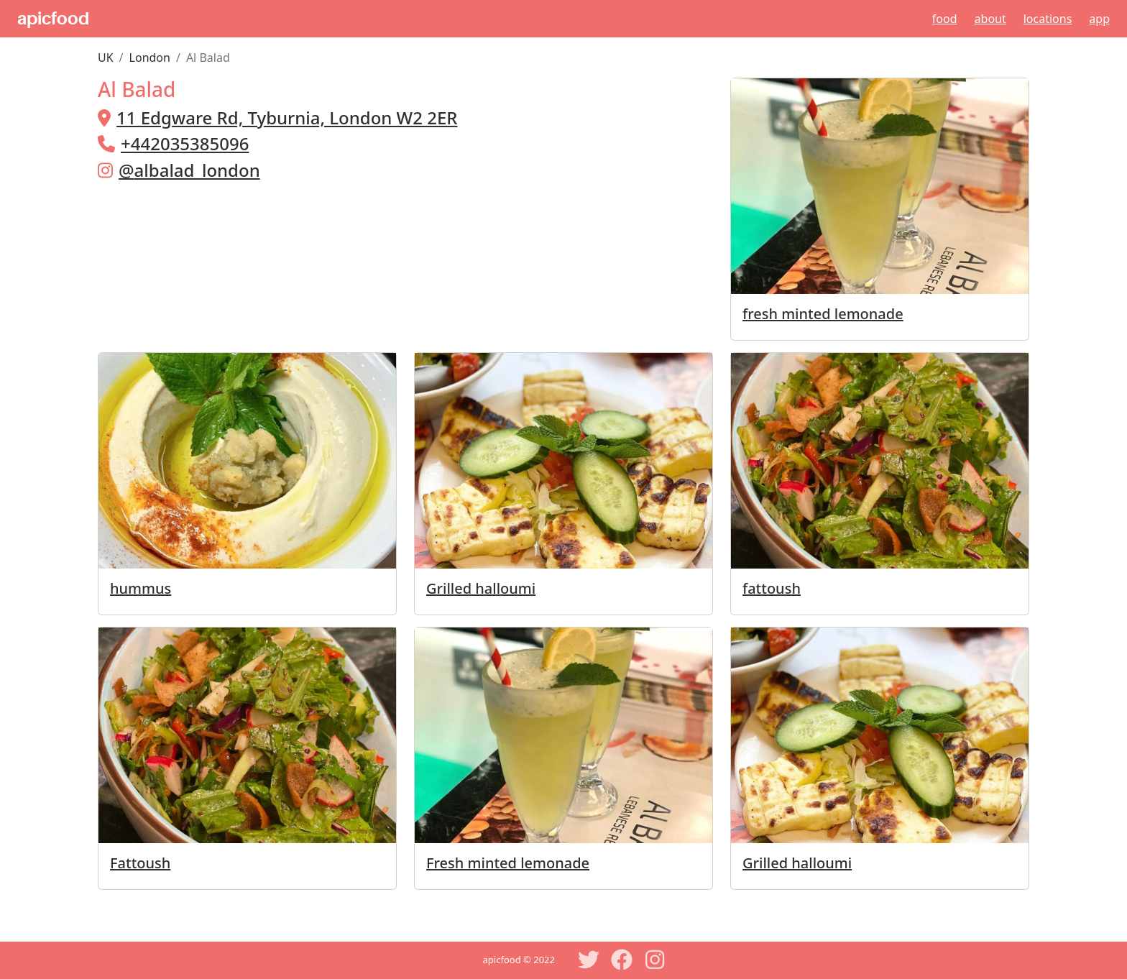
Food (944, 19)
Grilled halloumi (480, 588)
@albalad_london (189, 170)
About (990, 19)
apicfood (53, 19)
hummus (140, 588)
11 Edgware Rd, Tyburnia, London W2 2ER (286, 117)
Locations (1048, 19)
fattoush (771, 588)
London (149, 57)
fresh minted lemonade (822, 313)
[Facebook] (621, 959)
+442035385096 (185, 143)
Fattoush (140, 863)
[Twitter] (588, 959)
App (1099, 19)
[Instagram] (655, 959)
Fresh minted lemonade (507, 863)
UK (106, 57)
